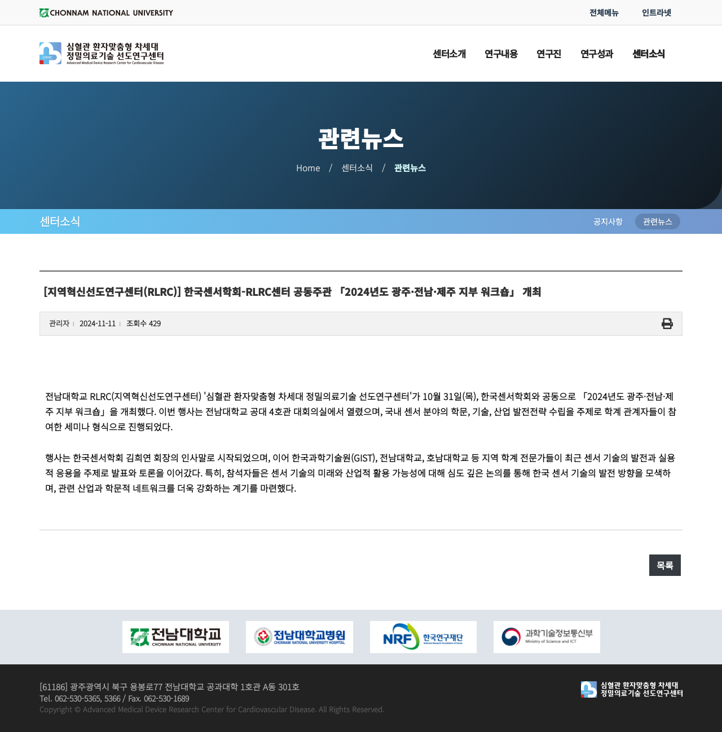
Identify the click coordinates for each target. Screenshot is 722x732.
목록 (665, 565)
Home (308, 168)
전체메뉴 (604, 12)
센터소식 (357, 168)
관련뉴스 (410, 168)
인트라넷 (656, 12)
